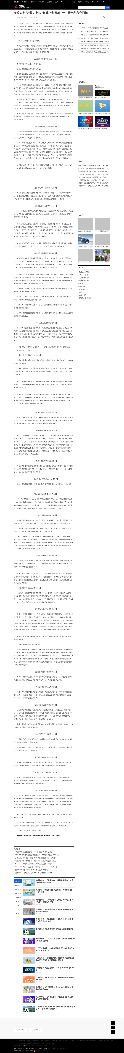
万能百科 (67, 1040)
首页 (113, 1023)
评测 (17, 913)
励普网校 (51, 1043)
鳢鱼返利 (28, 1043)
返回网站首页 (20, 1030)
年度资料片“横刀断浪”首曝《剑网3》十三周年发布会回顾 (33, 852)
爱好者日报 (47, 1040)
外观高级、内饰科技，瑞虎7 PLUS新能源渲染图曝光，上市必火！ (36, 858)
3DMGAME (22, 1040)
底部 (113, 1032)
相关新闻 (17, 849)
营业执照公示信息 (39, 1050)
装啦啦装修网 (101, 1040)
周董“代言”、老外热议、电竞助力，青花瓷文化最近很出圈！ (34, 873)
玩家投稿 (33, 1045)
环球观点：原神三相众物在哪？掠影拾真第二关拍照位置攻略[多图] (102, 28)
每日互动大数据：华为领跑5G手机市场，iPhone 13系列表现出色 (36, 867)
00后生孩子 (83, 295)
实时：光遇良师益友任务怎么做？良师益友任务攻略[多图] (99, 31)
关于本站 (16, 1045)
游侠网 (28, 1040)
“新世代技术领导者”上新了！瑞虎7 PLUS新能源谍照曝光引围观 (35, 861)
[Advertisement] (92, 66)
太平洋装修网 (44, 1043)
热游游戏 (61, 1040)
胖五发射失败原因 (85, 298)
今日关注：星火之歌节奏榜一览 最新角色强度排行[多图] (99, 38)
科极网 (73, 1040)
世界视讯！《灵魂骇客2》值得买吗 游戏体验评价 (54, 929)
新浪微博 (38, 1045)
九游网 (41, 1040)
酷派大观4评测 (84, 272)
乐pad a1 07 (83, 283)
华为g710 (82, 292)
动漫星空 (18, 897)
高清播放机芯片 (84, 278)
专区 (17, 905)
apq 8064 (82, 289)
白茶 (115, 1040)
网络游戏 (18, 885)
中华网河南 (22, 1043)
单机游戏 (18, 881)
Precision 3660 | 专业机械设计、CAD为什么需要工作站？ (33, 864)
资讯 (28, 7)
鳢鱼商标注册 (109, 1040)
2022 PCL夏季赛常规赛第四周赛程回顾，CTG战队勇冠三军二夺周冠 (37, 855)
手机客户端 (44, 1045)
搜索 (107, 7)
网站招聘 (21, 1045)
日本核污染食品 (84, 280)
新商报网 (85, 1040)
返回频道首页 (36, 1030)
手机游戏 (18, 893)
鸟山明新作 (83, 286)
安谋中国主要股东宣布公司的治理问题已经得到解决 (32, 870)
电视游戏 (18, 889)
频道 (113, 1027)
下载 (17, 909)
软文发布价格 (92, 1040)
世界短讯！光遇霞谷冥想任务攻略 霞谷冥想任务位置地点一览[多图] (102, 35)
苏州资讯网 (55, 1040)
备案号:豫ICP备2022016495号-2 (61, 1048)
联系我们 (27, 1045)
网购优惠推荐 (36, 1043)
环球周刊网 (79, 1040)
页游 (17, 901)
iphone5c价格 (83, 275)
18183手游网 (35, 1040)
